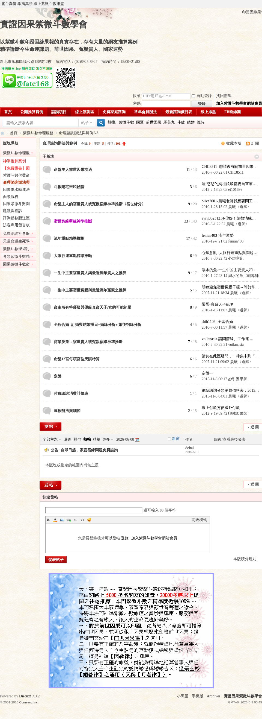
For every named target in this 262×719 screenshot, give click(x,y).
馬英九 (169, 122)
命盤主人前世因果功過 (73, 170)
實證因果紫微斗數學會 (2, 133)
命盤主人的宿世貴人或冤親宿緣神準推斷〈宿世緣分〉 (99, 204)
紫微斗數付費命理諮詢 (16, 176)
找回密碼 (223, 96)
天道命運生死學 (16, 241)
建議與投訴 (12, 211)
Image (62, 519)
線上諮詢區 (84, 112)
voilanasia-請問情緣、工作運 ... (227, 339)
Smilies (89, 519)
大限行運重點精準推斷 (73, 256)
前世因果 (153, 122)
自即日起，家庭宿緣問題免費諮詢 (89, 450)
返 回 (255, 427)
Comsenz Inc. (29, 702)
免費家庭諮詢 (114, 112)
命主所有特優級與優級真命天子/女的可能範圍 (92, 307)
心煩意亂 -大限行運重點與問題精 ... (231, 253)
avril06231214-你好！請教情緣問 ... (231, 218)
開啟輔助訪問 (260, 3)
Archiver (213, 696)
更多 (106, 439)
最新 (68, 439)
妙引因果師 (237, 379)
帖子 (85, 123)
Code (82, 519)
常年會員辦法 (145, 112)
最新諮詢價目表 (178, 112)
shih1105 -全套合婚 (217, 322)
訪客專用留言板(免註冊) (16, 226)
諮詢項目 (59, 112)
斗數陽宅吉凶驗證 (69, 187)
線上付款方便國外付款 (221, 408)
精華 (96, 439)
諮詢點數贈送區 (16, 218)
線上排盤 (208, 112)
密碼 (137, 103)
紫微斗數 (126, 122)
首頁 (8, 112)
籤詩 (200, 122)
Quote (75, 519)
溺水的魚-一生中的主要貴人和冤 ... (231, 270)
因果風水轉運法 (16, 190)
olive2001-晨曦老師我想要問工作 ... (231, 201)
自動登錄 (202, 96)
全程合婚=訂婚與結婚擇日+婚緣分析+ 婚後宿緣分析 (97, 325)
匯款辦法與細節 (67, 411)
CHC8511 (235, 172)
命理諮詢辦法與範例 (76, 133)
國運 (140, 122)
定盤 (57, 376)
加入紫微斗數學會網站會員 (239, 103)
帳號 (137, 96)
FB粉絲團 (232, 112)
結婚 (191, 122)
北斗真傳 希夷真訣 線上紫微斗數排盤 (32, 4)
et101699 (235, 190)
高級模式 (199, 520)
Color (55, 519)
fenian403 (235, 241)
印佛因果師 (237, 413)
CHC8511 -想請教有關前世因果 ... (229, 167)
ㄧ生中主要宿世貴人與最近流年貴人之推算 (90, 273)
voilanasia (236, 345)
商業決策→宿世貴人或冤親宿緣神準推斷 (88, 342)
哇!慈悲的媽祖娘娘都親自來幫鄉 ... (231, 184)
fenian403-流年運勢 (218, 235)
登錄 (125, 538)
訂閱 (255, 143)
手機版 (197, 696)
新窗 (176, 439)
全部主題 (50, 439)
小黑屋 (182, 696)
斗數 (181, 122)
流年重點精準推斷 (69, 238)
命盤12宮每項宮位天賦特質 (77, 359)
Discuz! (25, 696)
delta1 (190, 448)
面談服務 (10, 197)
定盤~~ (207, 373)
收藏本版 (234, 143)
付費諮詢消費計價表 (71, 393)
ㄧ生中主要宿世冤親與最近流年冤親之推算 (90, 290)
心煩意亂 (235, 258)
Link (69, 519)
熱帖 (87, 439)
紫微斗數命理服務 (38, 133)
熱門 (77, 439)
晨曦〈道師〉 (239, 207)
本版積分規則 (244, 559)
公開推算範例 (31, 112)
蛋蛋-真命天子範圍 (218, 304)
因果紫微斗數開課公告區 (16, 204)
